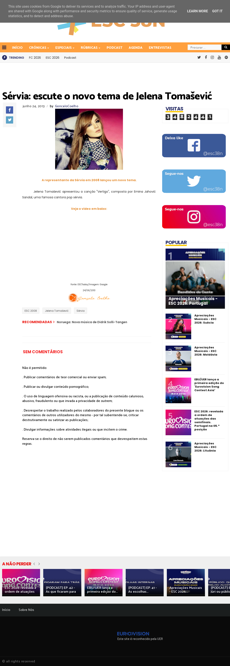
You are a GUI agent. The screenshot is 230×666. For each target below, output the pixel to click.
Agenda (135, 48)
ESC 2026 (52, 58)
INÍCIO (17, 48)
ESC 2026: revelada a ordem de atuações (20, 590)
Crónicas (38, 48)
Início (6, 610)
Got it (217, 11)
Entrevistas (160, 48)
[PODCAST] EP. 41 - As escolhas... (142, 590)
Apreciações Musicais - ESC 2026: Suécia (205, 319)
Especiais (63, 48)
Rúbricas (89, 48)
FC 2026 (35, 58)
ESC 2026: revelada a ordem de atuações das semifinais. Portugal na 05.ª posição (208, 420)
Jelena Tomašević (56, 311)
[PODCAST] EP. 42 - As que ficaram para (61, 590)
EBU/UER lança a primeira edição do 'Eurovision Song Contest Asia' (209, 385)
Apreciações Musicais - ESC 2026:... (185, 590)
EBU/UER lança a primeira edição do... (102, 590)
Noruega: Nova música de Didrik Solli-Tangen (92, 322)
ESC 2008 (31, 311)
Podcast (114, 48)
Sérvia (81, 311)
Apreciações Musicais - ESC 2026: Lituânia (205, 447)
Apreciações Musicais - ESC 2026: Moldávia (205, 351)
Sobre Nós (26, 610)
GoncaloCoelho (66, 106)
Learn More (197, 11)
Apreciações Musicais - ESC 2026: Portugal (193, 301)
